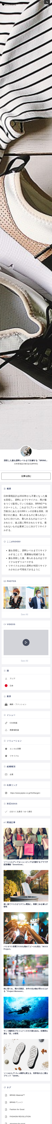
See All (24, 614)
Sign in (47, 2)
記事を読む (26, 476)
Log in (39, 2)
